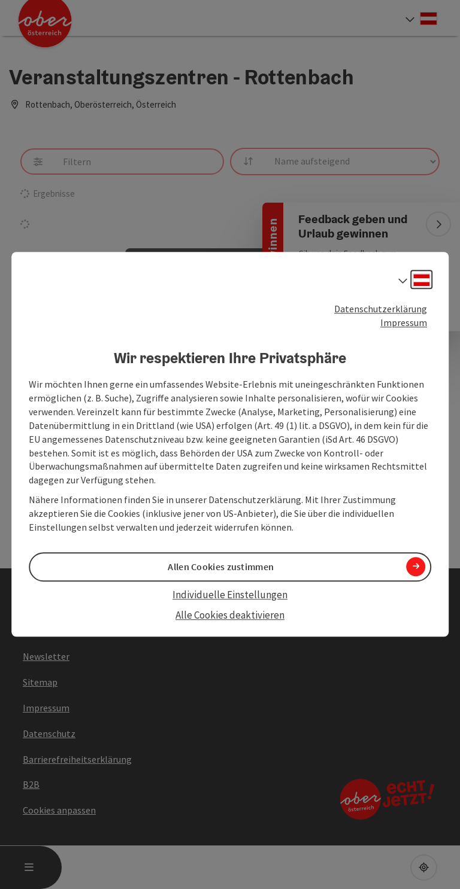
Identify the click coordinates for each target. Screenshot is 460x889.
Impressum (403, 322)
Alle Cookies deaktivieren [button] (230, 615)
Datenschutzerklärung (380, 309)
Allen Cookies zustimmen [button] (221, 567)
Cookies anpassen (59, 810)
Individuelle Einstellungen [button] (230, 594)
